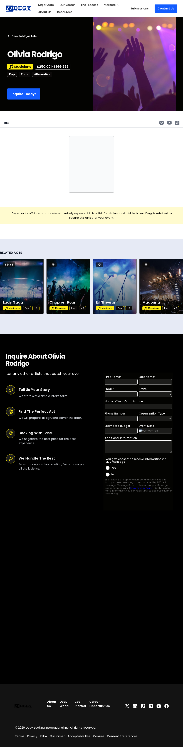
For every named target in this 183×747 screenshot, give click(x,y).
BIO (6, 123)
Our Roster (67, 5)
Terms (19, 736)
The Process (89, 5)
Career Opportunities (99, 704)
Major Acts (46, 5)
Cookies (98, 736)
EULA (43, 736)
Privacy (32, 736)
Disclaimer (57, 736)
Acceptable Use (79, 736)
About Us (44, 12)
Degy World (64, 704)
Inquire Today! (24, 94)
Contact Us (166, 8)
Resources (64, 12)
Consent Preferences (122, 736)
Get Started (80, 704)
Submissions (139, 8)
